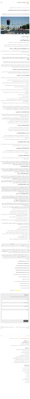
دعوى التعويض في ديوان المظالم (25, 340)
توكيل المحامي (13, 397)
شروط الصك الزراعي (26, 339)
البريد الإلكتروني (26, 289)
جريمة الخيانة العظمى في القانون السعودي (23, 250)
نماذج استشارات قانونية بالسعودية (25, 272)
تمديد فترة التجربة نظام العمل (23, 248)
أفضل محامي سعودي (24, 7)
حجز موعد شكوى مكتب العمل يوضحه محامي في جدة (22, 268)
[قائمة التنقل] (1, 2)
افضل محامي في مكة (26, 354)
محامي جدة (27, 361)
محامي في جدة (27, 365)
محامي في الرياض (17, 397)
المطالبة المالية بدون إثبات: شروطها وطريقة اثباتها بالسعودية (21, 343)
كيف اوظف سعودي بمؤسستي (25, 337)
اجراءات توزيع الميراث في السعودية (24, 270)
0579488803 (26, 326)
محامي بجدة (27, 358)
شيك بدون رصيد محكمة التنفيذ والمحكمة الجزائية (23, 259)
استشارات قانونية (27, 351)
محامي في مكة (23, 397)
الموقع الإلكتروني (26, 292)
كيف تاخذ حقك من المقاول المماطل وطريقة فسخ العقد (22, 346)
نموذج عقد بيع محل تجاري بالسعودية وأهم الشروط (22, 344)
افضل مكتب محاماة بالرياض (25, 355)
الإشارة (11, 161)
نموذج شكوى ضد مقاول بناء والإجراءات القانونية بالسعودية (21, 347)
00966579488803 (25, 328)
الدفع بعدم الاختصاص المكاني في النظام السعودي (23, 257)
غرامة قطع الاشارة (27, 13)
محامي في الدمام (27, 362)
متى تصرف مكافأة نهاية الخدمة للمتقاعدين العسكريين (22, 255)
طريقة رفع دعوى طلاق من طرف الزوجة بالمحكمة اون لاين (21, 261)
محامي (28, 7)
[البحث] (15, 321)
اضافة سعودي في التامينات (25, 336)
